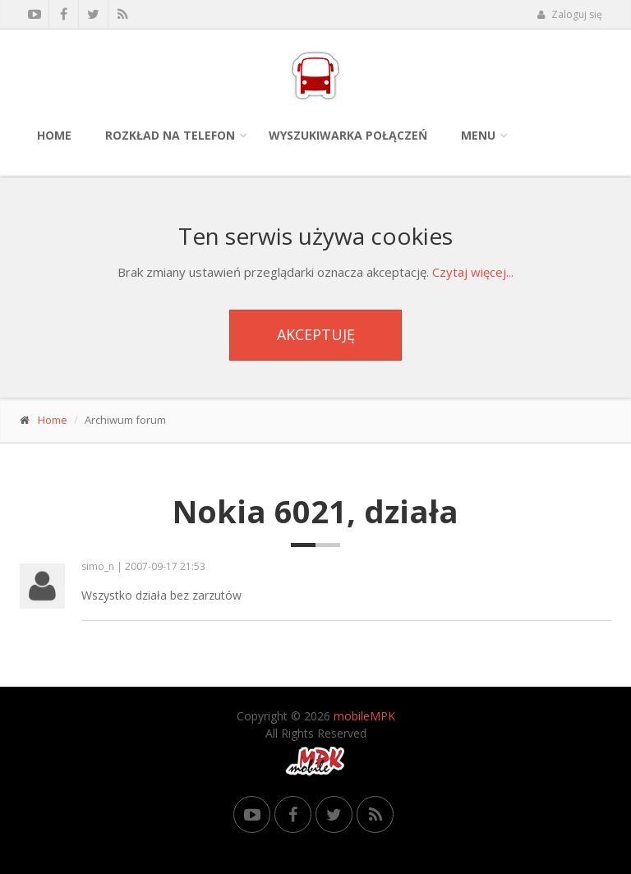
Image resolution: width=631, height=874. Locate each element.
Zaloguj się (569, 14)
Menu (478, 135)
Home (54, 135)
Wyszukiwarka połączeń (348, 135)
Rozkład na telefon (170, 135)
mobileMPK (364, 716)
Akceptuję (316, 334)
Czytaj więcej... (473, 272)
